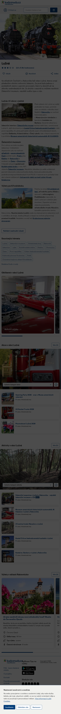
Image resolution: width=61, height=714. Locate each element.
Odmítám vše (23, 707)
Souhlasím (9, 707)
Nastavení (36, 707)
